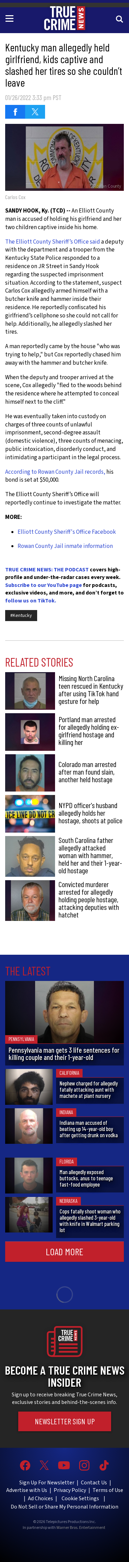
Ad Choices (40, 1498)
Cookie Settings (80, 1498)
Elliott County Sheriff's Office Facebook (67, 532)
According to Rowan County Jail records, (55, 472)
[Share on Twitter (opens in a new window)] (35, 112)
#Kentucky (21, 615)
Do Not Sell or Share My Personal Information (64, 1507)
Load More (64, 1251)
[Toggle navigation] (10, 18)
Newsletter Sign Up (65, 1421)
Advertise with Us (26, 1490)
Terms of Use (108, 1490)
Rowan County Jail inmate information (65, 546)
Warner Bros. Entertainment (80, 1528)
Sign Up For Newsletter (46, 1482)
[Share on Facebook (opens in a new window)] (15, 112)
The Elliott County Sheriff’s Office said (53, 242)
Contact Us (94, 1482)
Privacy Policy (70, 1490)
